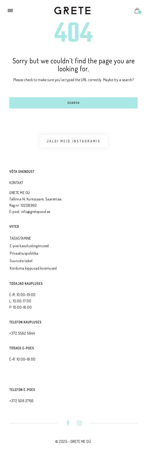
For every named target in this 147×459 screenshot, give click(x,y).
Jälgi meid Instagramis (74, 141)
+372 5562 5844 (22, 333)
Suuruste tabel (21, 260)
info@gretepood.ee (35, 211)
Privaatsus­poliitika (24, 253)
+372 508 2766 (21, 400)
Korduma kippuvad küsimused (33, 268)
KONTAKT (16, 182)
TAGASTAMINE (20, 238)
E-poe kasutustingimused (29, 245)
